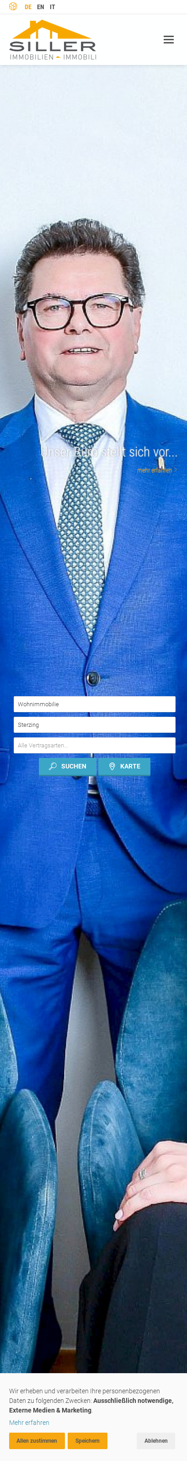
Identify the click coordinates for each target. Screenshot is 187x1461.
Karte (124, 766)
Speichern (87, 1441)
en (40, 7)
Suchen (67, 766)
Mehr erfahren (29, 1422)
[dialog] (93, 1417)
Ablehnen (156, 1441)
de (28, 7)
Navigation (169, 39)
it (52, 7)
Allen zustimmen (36, 1441)
